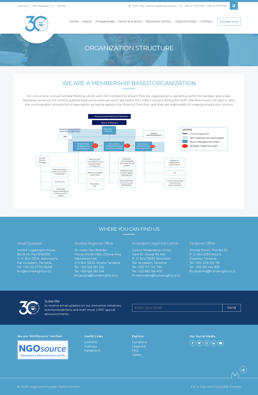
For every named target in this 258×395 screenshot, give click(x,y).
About (87, 22)
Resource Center (158, 22)
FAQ (135, 350)
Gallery (137, 355)
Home (74, 22)
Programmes (105, 22)
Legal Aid (22, 5)
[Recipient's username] (177, 308)
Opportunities (186, 22)
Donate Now (229, 22)
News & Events (130, 22)
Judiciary (90, 346)
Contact (206, 22)
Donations (139, 342)
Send (231, 308)
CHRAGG (91, 342)
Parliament (92, 350)
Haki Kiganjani (41, 5)
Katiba (61, 5)
